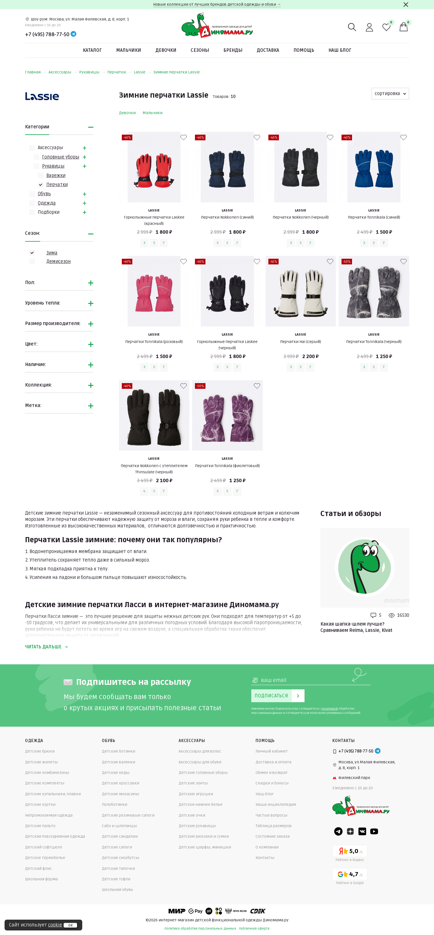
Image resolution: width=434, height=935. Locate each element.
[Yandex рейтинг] (349, 854)
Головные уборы (60, 157)
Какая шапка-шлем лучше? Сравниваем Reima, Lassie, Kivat (356, 627)
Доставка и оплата (273, 762)
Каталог (92, 50)
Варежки (55, 175)
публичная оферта (254, 928)
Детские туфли (116, 879)
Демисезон (58, 261)
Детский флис (38, 868)
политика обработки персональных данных (200, 928)
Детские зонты (193, 783)
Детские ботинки (118, 751)
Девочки (165, 50)
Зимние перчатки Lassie (176, 72)
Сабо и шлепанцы (119, 825)
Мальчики (128, 50)
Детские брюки (40, 751)
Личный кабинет (272, 751)
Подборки (48, 212)
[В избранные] (183, 137)
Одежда (47, 203)
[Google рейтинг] (349, 877)
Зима (51, 253)
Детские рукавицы (197, 825)
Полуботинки (114, 804)
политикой (330, 708)
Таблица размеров (274, 825)
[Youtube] (374, 831)
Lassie (142, 72)
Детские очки (192, 815)
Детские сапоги (117, 847)
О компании (267, 847)
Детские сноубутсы (120, 857)
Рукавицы (92, 72)
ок (70, 925)
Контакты (265, 857)
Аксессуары (63, 72)
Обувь (44, 194)
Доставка (268, 50)
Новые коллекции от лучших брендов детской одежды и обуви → (217, 4)
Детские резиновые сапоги (128, 815)
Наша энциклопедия (276, 804)
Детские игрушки (196, 794)
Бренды (232, 50)
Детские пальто (40, 825)
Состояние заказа (273, 836)
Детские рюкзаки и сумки (204, 836)
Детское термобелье (45, 857)
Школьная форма (41, 879)
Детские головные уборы (203, 772)
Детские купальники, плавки (53, 794)
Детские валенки (118, 762)
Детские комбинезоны (47, 772)
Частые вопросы (271, 815)
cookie (55, 925)
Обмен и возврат (272, 772)
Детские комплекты (44, 783)
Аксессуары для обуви (200, 762)
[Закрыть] (405, 4)
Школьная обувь (117, 889)
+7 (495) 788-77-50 (47, 34)
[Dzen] (350, 831)
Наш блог (339, 50)
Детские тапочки (118, 868)
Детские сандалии (120, 836)
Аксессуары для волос (200, 751)
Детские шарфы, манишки (205, 847)
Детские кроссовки (120, 783)
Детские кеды (115, 772)
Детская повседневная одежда (55, 836)
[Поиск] (352, 27)
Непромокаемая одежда (49, 815)
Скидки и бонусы (272, 783)
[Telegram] (73, 34)
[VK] (362, 831)
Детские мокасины (120, 794)
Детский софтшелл (43, 847)
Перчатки (119, 72)
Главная (35, 72)
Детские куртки (40, 804)
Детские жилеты (41, 762)
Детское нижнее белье (201, 804)
